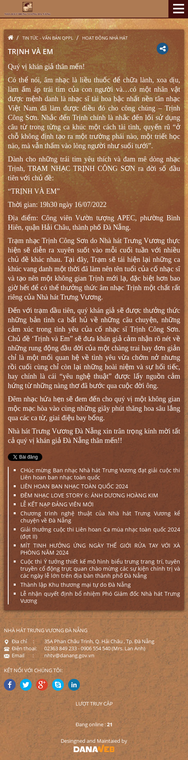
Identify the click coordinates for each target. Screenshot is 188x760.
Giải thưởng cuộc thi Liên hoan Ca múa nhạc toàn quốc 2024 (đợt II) (100, 533)
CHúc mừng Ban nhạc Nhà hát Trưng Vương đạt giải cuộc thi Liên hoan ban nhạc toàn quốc (100, 473)
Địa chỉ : (19, 641)
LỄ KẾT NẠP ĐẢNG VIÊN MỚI (57, 504)
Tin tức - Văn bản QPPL (47, 38)
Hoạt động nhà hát (105, 38)
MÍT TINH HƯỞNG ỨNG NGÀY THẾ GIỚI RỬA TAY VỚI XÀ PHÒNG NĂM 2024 (100, 549)
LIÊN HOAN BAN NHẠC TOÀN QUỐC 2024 (74, 486)
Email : (19, 655)
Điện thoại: (20, 648)
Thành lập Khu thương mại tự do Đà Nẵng (75, 584)
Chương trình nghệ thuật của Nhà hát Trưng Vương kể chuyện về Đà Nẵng (100, 517)
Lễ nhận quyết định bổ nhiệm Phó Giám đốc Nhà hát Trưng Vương (100, 597)
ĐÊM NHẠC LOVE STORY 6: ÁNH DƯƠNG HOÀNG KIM (89, 495)
